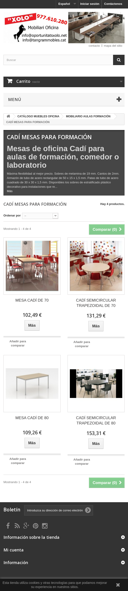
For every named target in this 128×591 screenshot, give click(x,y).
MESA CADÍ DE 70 (32, 300)
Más (10, 191)
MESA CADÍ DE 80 (32, 418)
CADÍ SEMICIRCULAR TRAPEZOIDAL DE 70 (96, 303)
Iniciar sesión (89, 4)
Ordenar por (12, 215)
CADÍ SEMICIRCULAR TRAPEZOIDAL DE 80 (96, 420)
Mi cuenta (13, 550)
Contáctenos (113, 4)
